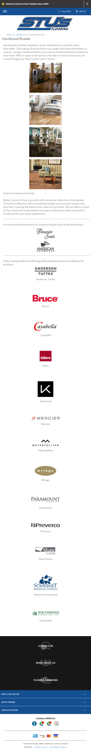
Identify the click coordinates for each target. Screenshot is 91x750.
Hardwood (20, 34)
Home (9, 34)
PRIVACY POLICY (41, 747)
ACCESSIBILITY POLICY (58, 747)
